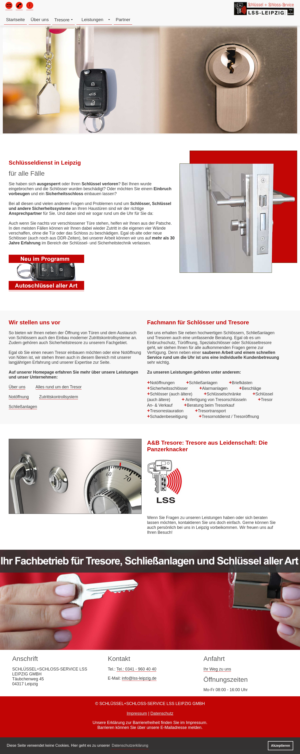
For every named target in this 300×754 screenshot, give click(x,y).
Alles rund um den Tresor (59, 387)
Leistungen (92, 19)
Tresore (62, 19)
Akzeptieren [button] (280, 745)
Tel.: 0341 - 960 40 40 (136, 669)
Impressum (137, 713)
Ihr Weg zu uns (217, 669)
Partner (123, 19)
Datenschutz (161, 713)
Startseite (15, 19)
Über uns (40, 19)
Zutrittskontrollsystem (58, 396)
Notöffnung (19, 396)
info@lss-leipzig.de (139, 678)
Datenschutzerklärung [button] (130, 745)
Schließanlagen (23, 406)
